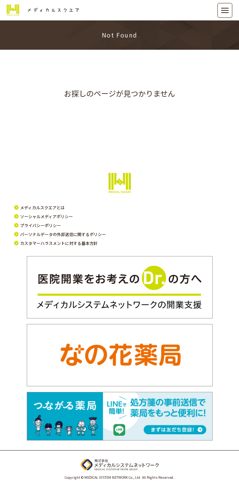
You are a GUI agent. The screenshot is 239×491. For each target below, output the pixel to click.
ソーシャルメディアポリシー (46, 216)
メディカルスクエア (43, 10)
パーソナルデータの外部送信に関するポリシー (63, 234)
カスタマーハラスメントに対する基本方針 (59, 243)
